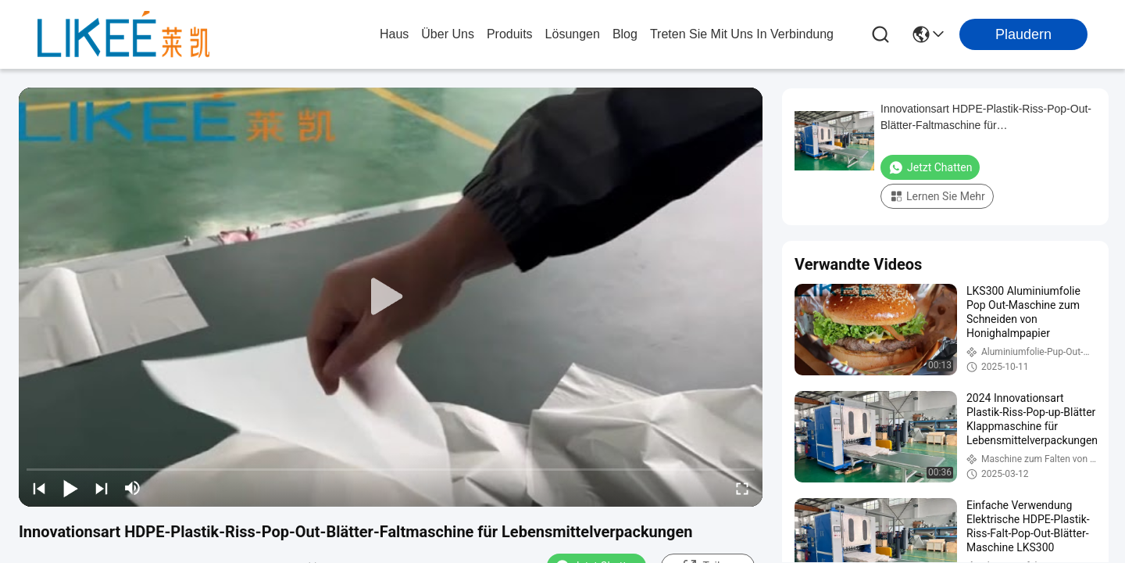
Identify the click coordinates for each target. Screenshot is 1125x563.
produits (510, 34)
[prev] (39, 488)
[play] (390, 297)
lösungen (572, 34)
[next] (101, 488)
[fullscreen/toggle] (742, 488)
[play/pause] (70, 488)
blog (625, 34)
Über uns (447, 34)
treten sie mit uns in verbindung (742, 34)
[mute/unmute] (132, 488)
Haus (394, 34)
